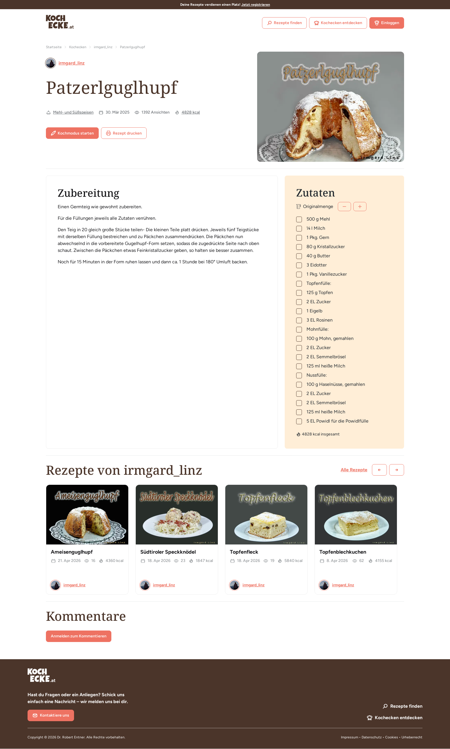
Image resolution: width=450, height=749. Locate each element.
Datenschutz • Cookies (380, 737)
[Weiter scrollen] (396, 470)
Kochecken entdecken (338, 23)
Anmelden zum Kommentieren (78, 636)
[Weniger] (344, 206)
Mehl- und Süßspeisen (73, 112)
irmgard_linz (103, 47)
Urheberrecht (411, 737)
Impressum (349, 737)
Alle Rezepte (354, 469)
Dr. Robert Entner (71, 737)
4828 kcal (191, 112)
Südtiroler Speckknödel (168, 552)
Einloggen (386, 23)
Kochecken (77, 47)
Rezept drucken (124, 133)
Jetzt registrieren (255, 5)
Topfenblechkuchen (342, 552)
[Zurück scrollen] (379, 470)
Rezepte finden (284, 23)
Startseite (54, 47)
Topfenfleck (244, 552)
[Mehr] (359, 206)
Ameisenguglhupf (72, 552)
